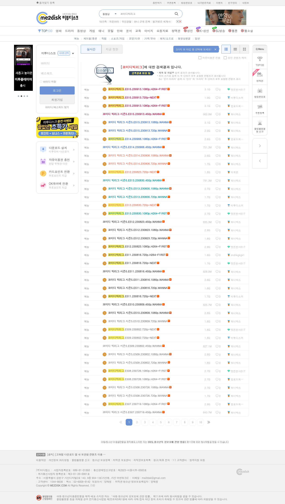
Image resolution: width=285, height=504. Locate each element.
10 (200, 422)
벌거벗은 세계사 (162, 21)
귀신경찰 (126, 21)
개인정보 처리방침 (59, 460)
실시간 (91, 49)
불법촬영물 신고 (81, 460)
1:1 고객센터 (180, 460)
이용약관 (41, 460)
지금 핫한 (112, 49)
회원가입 (57, 99)
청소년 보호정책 (101, 460)
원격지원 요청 (197, 460)
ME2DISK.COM (58, 485)
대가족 (103, 21)
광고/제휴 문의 (161, 460)
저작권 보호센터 (122, 460)
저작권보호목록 (142, 460)
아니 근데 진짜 (142, 21)
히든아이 (114, 21)
